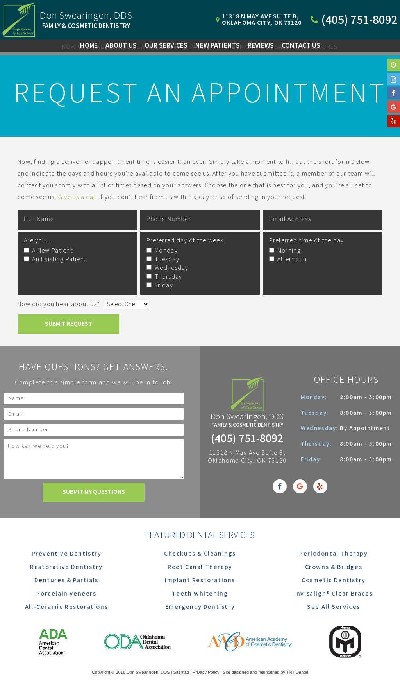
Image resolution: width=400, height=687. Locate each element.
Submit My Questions (93, 492)
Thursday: (317, 444)
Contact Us (301, 45)
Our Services (166, 45)
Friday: (312, 459)
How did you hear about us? (59, 304)
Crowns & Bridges (333, 567)
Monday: (315, 397)
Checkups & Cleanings (200, 554)
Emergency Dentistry (200, 607)
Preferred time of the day (306, 241)
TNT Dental (297, 672)
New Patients (217, 45)
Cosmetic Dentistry (334, 580)
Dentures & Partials (66, 580)
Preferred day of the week (184, 241)
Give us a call (78, 197)
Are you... (37, 241)
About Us (121, 45)
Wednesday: (320, 428)
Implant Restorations (200, 580)
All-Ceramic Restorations (66, 607)
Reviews (261, 45)
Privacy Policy (206, 672)
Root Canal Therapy (200, 567)
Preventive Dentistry (67, 554)
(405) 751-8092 (247, 439)
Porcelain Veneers (66, 594)
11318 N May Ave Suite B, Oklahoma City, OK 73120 (247, 457)
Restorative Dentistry (66, 567)
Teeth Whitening (200, 594)
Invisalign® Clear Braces (333, 594)
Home (89, 45)
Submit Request (68, 324)
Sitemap (181, 672)
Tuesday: (315, 413)
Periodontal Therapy (333, 554)
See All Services (333, 607)
